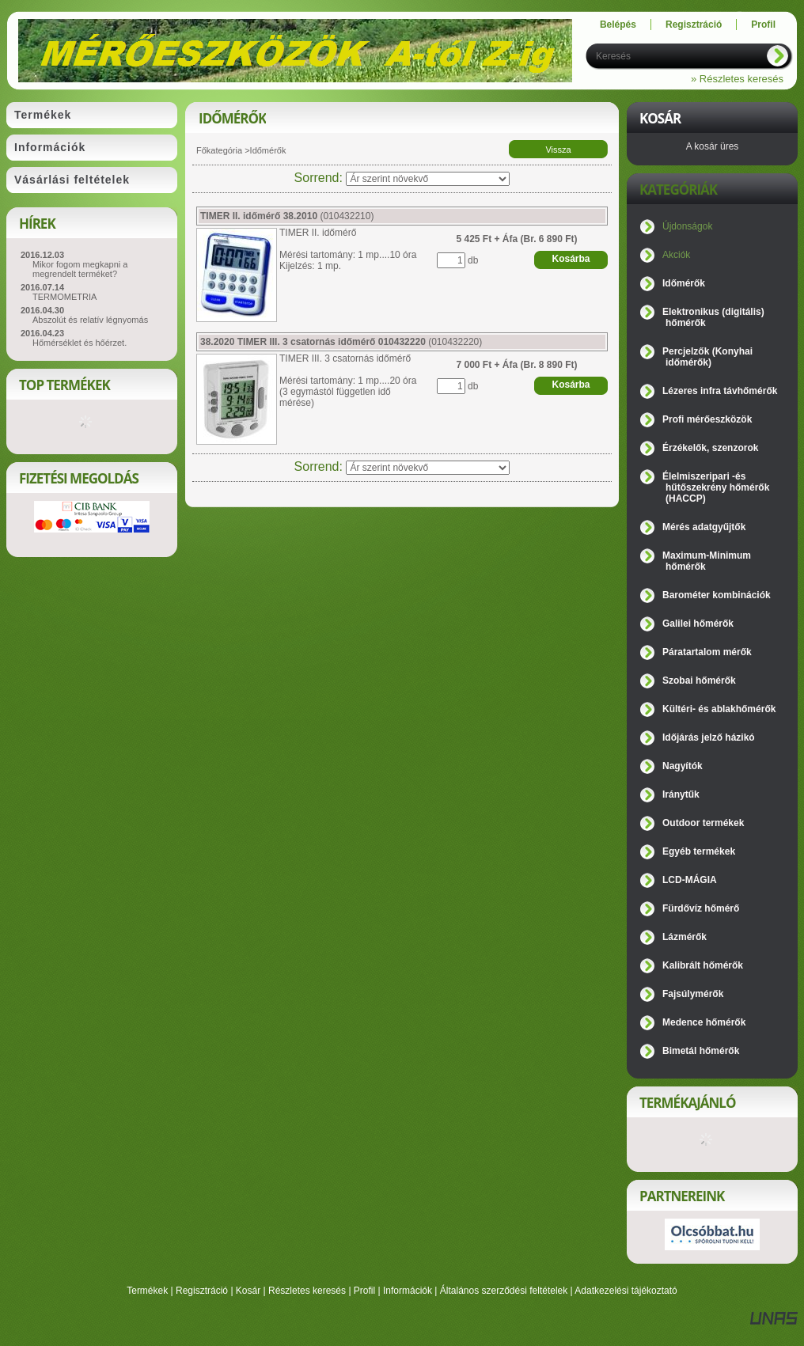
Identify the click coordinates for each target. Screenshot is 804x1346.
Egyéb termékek (698, 851)
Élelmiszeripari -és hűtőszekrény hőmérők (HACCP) (715, 487)
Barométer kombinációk (716, 595)
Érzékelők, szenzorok (710, 447)
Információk (407, 1290)
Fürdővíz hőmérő (700, 908)
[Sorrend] (428, 179)
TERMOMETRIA (64, 296)
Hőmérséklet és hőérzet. (79, 342)
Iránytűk (681, 794)
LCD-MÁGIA (689, 879)
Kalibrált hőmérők (702, 965)
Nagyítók (682, 766)
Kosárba (571, 258)
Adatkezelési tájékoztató (626, 1290)
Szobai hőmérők (699, 680)
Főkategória (219, 150)
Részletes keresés (307, 1290)
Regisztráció (202, 1290)
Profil (364, 1290)
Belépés (618, 24)
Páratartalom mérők (707, 652)
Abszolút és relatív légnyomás (90, 319)
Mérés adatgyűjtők (703, 527)
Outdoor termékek (703, 822)
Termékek (147, 1290)
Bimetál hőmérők (700, 1050)
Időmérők (683, 283)
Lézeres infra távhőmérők (719, 390)
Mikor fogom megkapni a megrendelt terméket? (79, 269)
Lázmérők (684, 936)
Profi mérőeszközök (707, 419)
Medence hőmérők (703, 1022)
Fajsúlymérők (692, 993)
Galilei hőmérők (698, 623)
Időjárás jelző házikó (708, 737)
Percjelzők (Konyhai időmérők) (707, 357)
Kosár (248, 1290)
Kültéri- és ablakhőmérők (719, 709)
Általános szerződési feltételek (503, 1290)
